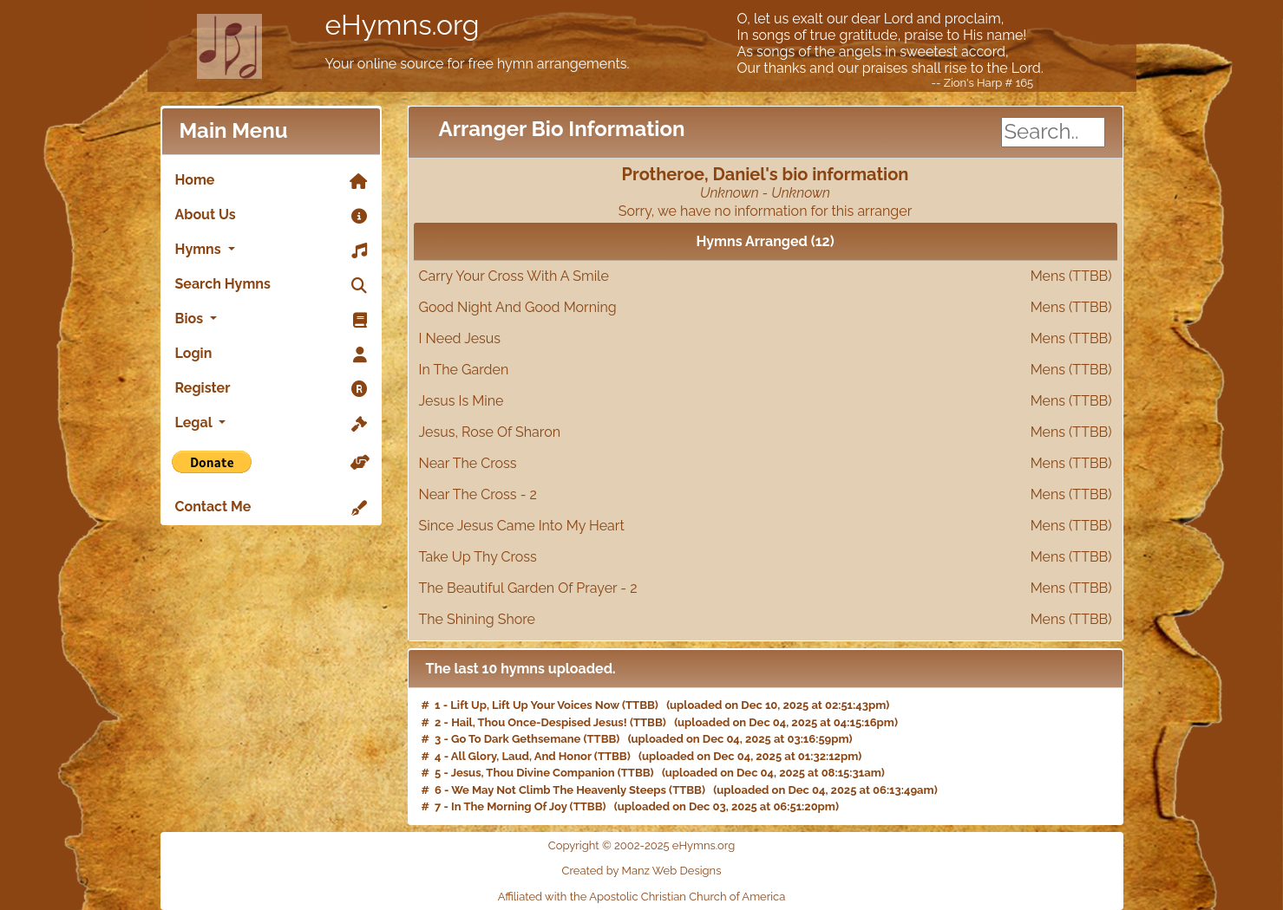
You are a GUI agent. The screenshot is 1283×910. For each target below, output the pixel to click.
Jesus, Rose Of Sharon (765, 432)
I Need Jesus (765, 338)
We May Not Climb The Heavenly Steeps (558, 789)
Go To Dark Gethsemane (515, 738)
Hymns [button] (271, 250)
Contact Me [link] (271, 508)
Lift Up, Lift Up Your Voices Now (534, 705)
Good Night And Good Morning (765, 307)
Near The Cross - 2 (765, 494)
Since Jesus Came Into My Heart (765, 526)
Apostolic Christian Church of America (687, 896)
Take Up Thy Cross (765, 557)
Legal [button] (271, 424)
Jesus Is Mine (765, 401)
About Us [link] (271, 216)
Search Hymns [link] (271, 285)
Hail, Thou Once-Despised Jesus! (539, 722)
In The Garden (765, 370)
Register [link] (271, 389)
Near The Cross (765, 463)
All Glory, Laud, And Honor (521, 756)
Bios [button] (271, 320)
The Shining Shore (765, 619)
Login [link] (271, 354)
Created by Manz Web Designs (642, 870)
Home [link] (271, 181)
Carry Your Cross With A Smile (765, 276)
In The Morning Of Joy (508, 806)
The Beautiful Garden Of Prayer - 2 (765, 588)
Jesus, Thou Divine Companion (533, 772)
